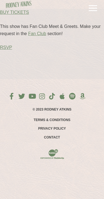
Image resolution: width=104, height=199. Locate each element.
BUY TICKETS (14, 12)
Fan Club (37, 33)
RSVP (6, 47)
